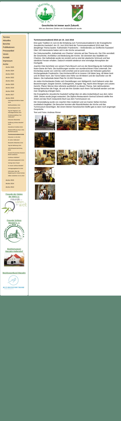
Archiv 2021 (10, 81)
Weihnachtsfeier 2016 (14, 105)
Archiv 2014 (10, 183)
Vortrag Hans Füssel (14, 163)
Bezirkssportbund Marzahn (14, 273)
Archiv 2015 (10, 180)
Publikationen (9, 47)
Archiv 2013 (10, 187)
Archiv (5, 64)
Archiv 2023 (10, 74)
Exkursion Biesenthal (14, 119)
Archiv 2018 (10, 91)
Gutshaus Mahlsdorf (13, 157)
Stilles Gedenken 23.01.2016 (16, 175)
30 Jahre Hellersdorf (13, 140)
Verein (5, 54)
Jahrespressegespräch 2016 (16, 160)
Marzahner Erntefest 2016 (15, 127)
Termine (6, 37)
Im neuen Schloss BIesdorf (15, 165)
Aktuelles (7, 40)
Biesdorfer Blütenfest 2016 (15, 142)
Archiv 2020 (10, 84)
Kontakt (6, 57)
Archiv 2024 (10, 70)
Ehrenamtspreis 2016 (14, 108)
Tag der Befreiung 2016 (14, 145)
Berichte (6, 44)
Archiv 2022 (10, 77)
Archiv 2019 (10, 88)
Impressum (8, 61)
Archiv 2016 (10, 98)
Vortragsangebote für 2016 (15, 168)
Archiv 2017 (10, 94)
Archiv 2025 (10, 67)
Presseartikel (8, 51)
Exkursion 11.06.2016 (14, 137)
